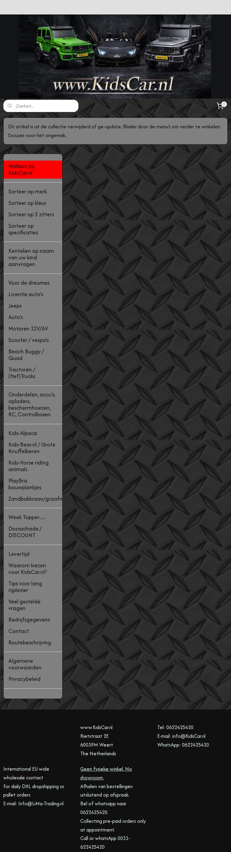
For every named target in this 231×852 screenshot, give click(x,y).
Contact (18, 595)
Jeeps (15, 269)
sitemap (92, 841)
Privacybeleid (24, 643)
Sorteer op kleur (27, 167)
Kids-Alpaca (22, 397)
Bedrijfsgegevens (29, 583)
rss (102, 841)
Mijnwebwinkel (167, 841)
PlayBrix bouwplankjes (24, 447)
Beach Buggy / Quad (26, 318)
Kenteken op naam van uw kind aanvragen (31, 221)
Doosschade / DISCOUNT (25, 496)
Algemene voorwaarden (25, 628)
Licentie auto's (25, 258)
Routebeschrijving (29, 606)
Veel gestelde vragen (24, 568)
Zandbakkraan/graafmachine (35, 463)
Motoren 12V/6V (28, 292)
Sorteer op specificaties (23, 193)
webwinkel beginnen (121, 841)
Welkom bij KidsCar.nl (21, 133)
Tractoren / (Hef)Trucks (21, 336)
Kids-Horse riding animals (28, 429)
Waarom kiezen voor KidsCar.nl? (27, 532)
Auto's (15, 281)
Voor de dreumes (28, 247)
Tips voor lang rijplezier (25, 550)
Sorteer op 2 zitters (31, 178)
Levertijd (18, 518)
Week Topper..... (26, 481)
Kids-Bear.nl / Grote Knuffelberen (31, 411)
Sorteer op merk (27, 155)
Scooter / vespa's (28, 304)
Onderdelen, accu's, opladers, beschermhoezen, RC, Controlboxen (31, 369)
